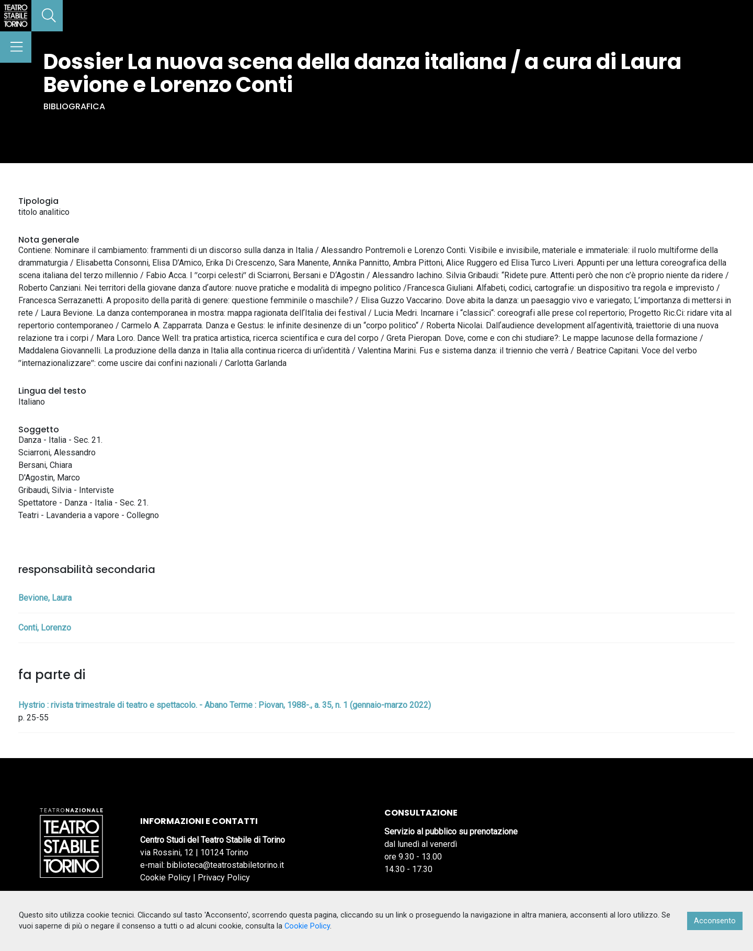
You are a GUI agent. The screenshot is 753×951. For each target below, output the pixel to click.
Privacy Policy (224, 878)
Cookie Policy (165, 878)
